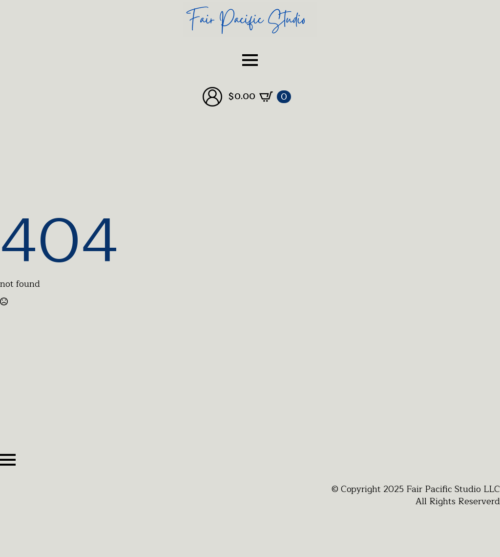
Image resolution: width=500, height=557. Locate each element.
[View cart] (259, 97)
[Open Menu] (250, 60)
